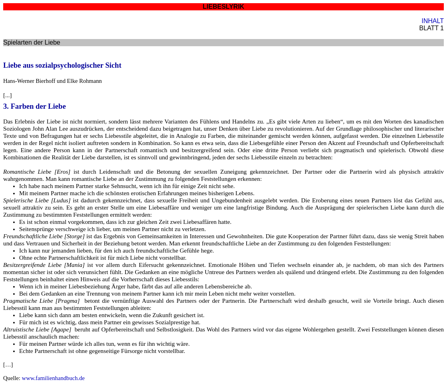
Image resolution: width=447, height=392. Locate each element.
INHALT (433, 21)
